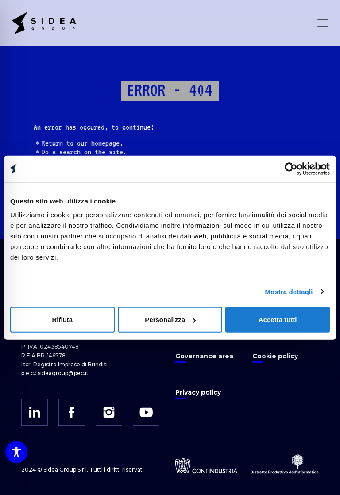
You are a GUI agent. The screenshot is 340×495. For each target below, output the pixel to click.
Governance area (204, 356)
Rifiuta (62, 319)
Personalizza (170, 319)
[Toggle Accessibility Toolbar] (16, 452)
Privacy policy (198, 392)
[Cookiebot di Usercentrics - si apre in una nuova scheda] (291, 168)
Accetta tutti (278, 319)
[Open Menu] (323, 23)
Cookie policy (275, 356)
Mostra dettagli (289, 291)
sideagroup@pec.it (63, 373)
